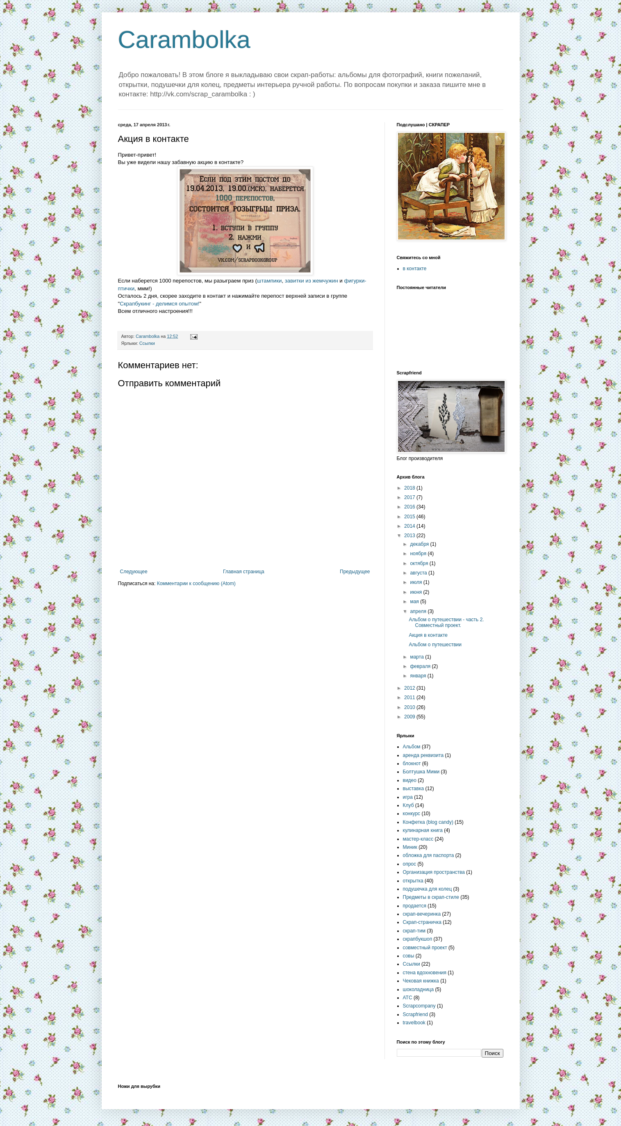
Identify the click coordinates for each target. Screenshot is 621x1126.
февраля (421, 666)
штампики (269, 281)
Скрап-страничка (422, 922)
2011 (410, 697)
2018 (410, 488)
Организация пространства (434, 872)
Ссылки (147, 343)
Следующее (134, 571)
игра (408, 797)
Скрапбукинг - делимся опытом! (159, 304)
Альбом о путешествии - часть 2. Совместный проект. (446, 622)
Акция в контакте (428, 635)
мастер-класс (418, 839)
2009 (410, 717)
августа (419, 573)
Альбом (412, 747)
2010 (410, 707)
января (418, 676)
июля (416, 582)
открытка (413, 881)
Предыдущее (355, 571)
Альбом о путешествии (435, 644)
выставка (413, 788)
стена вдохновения (425, 973)
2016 (410, 507)
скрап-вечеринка (422, 914)
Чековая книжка (421, 981)
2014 (410, 526)
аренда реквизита (423, 755)
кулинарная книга (423, 830)
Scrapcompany (419, 1006)
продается (414, 906)
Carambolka (184, 39)
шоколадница (418, 989)
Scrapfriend (415, 1014)
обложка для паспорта (428, 855)
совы (408, 956)
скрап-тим (414, 931)
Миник (410, 847)
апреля (419, 611)
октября (419, 563)
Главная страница (243, 571)
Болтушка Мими (421, 772)
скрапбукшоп (417, 939)
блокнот (412, 763)
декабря (420, 544)
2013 (410, 535)
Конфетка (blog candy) (428, 822)
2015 (410, 517)
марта (417, 657)
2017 (410, 497)
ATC (407, 998)
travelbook (414, 1023)
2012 (410, 688)
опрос (409, 864)
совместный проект (425, 947)
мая (415, 601)
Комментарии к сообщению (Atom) (196, 583)
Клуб (408, 805)
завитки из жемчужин (311, 281)
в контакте (415, 268)
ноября (419, 553)
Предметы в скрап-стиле (431, 897)
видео (409, 780)
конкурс (412, 813)
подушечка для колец (427, 889)
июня (416, 592)
